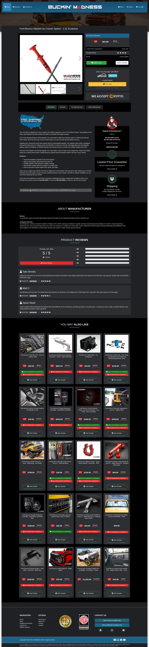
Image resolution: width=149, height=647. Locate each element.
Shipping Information (26, 623)
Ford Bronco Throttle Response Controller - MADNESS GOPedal (60, 409)
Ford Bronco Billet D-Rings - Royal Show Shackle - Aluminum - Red (88, 462)
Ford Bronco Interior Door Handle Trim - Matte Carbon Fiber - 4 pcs (116, 569)
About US (41, 621)
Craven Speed (124, 56)
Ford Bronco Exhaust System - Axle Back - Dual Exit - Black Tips (32, 569)
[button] (80, 58)
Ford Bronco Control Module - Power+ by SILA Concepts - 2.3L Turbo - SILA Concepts (88, 409)
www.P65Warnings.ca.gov (68, 190)
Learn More (112, 75)
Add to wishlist (122, 63)
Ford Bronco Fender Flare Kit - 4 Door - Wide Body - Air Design (32, 462)
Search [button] (130, 7)
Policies (41, 623)
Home (21, 619)
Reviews (63, 107)
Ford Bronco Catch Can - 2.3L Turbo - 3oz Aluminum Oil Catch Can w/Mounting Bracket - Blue (116, 356)
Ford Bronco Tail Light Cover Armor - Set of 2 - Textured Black (60, 462)
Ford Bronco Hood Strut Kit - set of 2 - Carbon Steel (32, 355)
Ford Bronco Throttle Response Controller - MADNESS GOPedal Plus (32, 516)
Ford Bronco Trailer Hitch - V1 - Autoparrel (88, 355)
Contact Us (27, 7)
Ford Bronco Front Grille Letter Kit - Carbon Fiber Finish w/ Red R (60, 515)
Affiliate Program (25, 627)
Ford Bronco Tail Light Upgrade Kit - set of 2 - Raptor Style (116, 409)
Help (121, 7)
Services (16, 7)
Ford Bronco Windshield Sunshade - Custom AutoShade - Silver (116, 515)
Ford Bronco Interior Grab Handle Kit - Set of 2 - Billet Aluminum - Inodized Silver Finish (88, 516)
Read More (112, 169)
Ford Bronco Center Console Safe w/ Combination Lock (32, 409)
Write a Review (46, 263)
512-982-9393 (43, 180)
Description (51, 107)
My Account (42, 619)
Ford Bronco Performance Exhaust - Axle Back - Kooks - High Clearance (60, 355)
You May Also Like (77, 107)
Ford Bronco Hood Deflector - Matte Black (60, 569)
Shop (7, 7)
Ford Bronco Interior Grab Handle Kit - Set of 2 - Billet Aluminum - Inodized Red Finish (116, 463)
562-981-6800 (61, 180)
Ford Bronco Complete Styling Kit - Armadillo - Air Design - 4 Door (89, 569)
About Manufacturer (95, 107)
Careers (41, 625)
